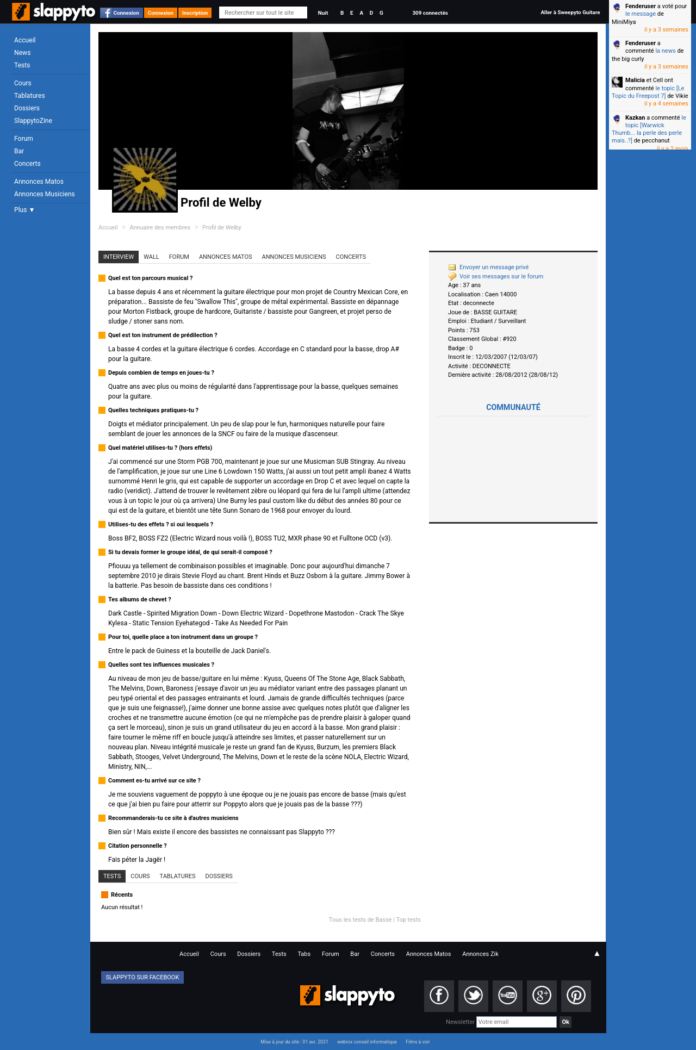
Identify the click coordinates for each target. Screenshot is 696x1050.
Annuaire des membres (159, 227)
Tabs (303, 954)
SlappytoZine (33, 121)
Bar (19, 151)
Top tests (408, 919)
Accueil (25, 40)
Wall (151, 256)
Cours (23, 83)
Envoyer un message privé (488, 267)
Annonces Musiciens (44, 194)
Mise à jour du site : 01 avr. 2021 (294, 1042)
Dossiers (27, 108)
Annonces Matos (39, 181)
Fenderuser (640, 6)
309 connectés (430, 13)
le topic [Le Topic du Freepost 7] (648, 92)
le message (640, 13)
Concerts (27, 163)
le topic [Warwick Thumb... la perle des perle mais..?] (649, 129)
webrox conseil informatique (367, 1042)
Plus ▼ (24, 210)
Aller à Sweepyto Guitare (570, 12)
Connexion (126, 13)
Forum (23, 138)
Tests (22, 65)
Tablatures (29, 96)
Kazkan (635, 117)
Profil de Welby (221, 227)
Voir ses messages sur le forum (495, 276)
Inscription (195, 13)
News (22, 53)
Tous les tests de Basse (360, 919)
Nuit (323, 13)
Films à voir (418, 1042)
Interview (118, 256)
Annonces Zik (480, 954)
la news (665, 50)
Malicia (635, 80)
